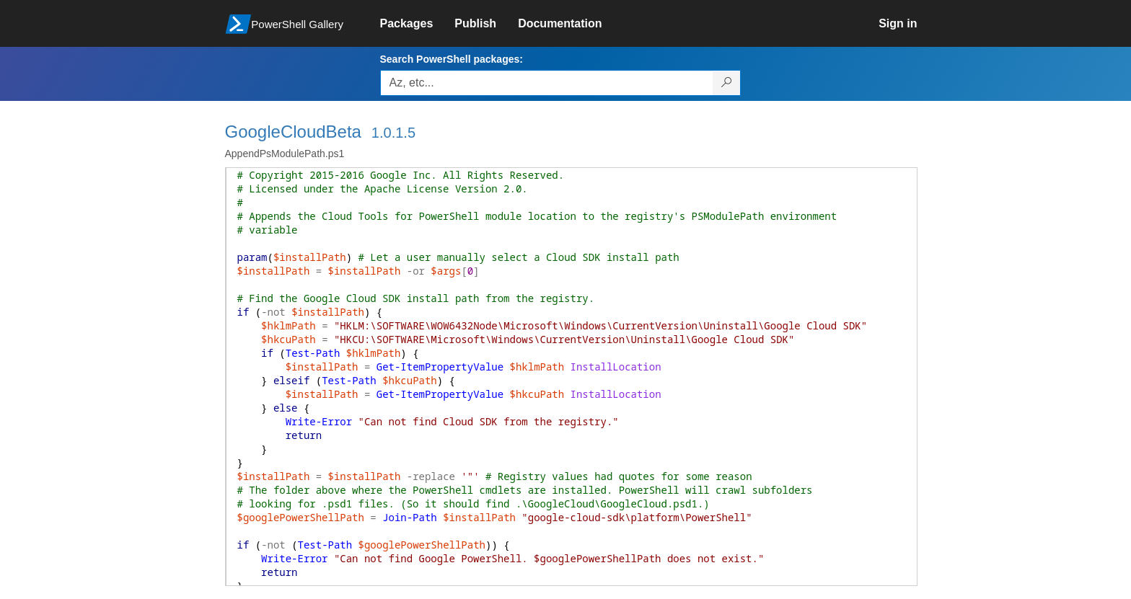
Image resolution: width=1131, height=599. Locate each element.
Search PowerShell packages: (451, 59)
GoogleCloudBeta (293, 131)
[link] (417, 24)
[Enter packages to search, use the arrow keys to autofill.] (546, 83)
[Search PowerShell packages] (727, 83)
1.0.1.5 (393, 133)
